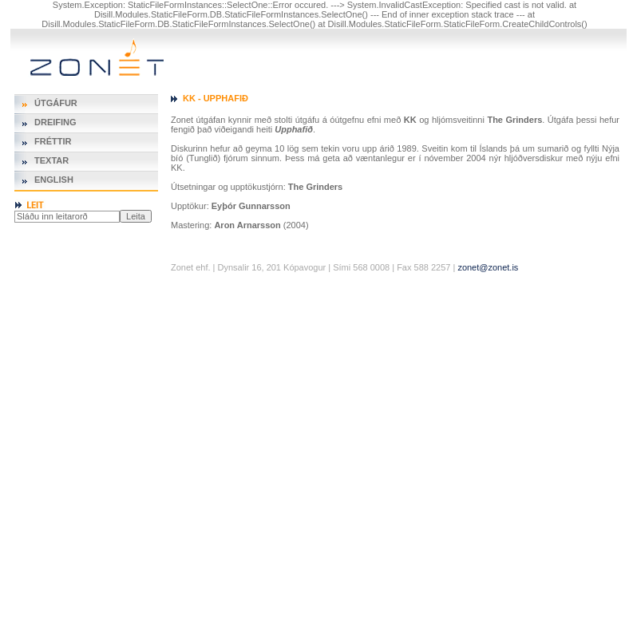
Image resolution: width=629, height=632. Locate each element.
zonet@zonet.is (487, 267)
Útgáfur (55, 103)
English (53, 179)
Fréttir (52, 141)
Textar (51, 160)
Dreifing (55, 122)
